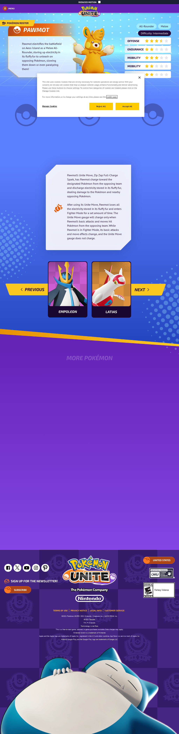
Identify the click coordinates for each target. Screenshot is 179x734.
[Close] (139, 77)
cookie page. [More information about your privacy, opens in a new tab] (112, 97)
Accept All (127, 106)
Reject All (101, 106)
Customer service (114, 610)
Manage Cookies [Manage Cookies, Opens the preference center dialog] (49, 106)
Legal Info (96, 610)
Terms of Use (60, 610)
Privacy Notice (79, 610)
